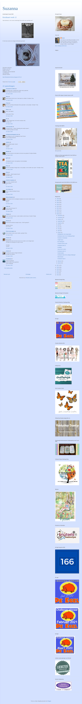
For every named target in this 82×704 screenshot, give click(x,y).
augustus (60, 223)
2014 (58, 271)
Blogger (49, 701)
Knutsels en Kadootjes (62, 237)
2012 (58, 274)
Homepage (28, 274)
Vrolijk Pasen (60, 239)
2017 (58, 265)
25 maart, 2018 (9, 265)
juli (58, 224)
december (60, 215)
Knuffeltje (60, 247)
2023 (58, 204)
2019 (58, 212)
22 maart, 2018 (9, 93)
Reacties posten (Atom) (31, 277)
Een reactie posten (8, 268)
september (60, 221)
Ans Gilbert (8, 189)
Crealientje (8, 258)
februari (59, 261)
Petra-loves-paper (10, 231)
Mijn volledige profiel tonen (61, 45)
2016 (58, 267)
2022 (58, 206)
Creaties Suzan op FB (62, 243)
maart (59, 232)
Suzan (63, 38)
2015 (58, 269)
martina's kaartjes (10, 180)
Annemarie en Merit (10, 88)
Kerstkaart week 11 (62, 251)
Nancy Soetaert (9, 197)
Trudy (7, 103)
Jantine (7, 142)
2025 (58, 200)
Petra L (7, 109)
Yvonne (7, 237)
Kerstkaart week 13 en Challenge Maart (66, 236)
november (60, 217)
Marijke (7, 151)
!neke (7, 206)
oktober (59, 219)
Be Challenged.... (61, 241)
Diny (7, 172)
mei (59, 228)
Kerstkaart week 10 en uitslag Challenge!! (66, 254)
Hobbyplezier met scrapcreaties (64, 234)
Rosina (7, 220)
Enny (7, 165)
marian (7, 251)
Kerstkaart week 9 (61, 258)
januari (59, 262)
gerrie (7, 158)
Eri (7, 118)
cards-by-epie (9, 126)
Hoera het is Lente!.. (62, 249)
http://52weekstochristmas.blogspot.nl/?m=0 (12, 77)
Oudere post (48, 274)
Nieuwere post (7, 274)
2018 (58, 213)
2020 (58, 210)
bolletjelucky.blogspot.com (12, 134)
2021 (58, 208)
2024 (58, 202)
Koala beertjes (61, 253)
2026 (58, 198)
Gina (7, 96)
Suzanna (10, 8)
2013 (58, 272)
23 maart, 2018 (9, 235)
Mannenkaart (60, 256)
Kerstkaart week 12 (62, 245)
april (59, 230)
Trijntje (7, 214)
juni (59, 226)
